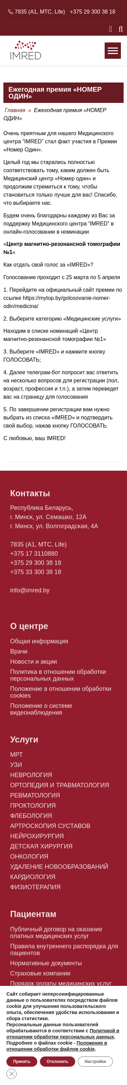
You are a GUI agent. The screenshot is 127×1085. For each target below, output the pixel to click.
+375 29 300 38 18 (92, 12)
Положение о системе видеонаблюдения (41, 712)
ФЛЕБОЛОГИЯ (31, 818)
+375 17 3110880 (34, 556)
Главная (15, 110)
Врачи (18, 654)
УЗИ (16, 767)
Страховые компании (40, 976)
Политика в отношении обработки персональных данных (58, 678)
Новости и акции (33, 664)
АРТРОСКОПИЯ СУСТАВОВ (50, 829)
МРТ (16, 757)
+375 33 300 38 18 (35, 575)
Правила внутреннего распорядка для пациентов (64, 952)
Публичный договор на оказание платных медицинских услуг (56, 935)
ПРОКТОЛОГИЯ (33, 808)
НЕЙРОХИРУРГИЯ (37, 839)
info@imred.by (29, 593)
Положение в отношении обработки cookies (60, 695)
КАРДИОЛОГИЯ (33, 879)
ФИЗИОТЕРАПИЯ (35, 890)
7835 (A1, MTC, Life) (40, 12)
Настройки (95, 1061)
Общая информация (39, 644)
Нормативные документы (46, 966)
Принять (21, 1061)
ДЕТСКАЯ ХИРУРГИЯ (41, 849)
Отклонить (57, 1061)
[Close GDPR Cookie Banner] (11, 1074)
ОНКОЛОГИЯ (29, 859)
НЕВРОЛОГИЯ (31, 778)
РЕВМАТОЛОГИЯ (35, 798)
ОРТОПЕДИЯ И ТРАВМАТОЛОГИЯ (59, 788)
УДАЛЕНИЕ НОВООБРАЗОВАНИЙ (59, 869)
